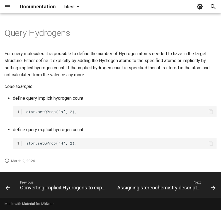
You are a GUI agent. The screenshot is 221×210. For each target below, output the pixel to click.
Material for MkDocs (38, 204)
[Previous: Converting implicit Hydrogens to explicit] (56, 186)
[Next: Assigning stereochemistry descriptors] (166, 186)
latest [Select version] (69, 6)
